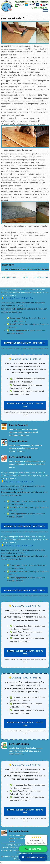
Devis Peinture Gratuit (33, 857)
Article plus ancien (41, 277)
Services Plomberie (19, 744)
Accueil (25, 277)
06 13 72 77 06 (33, 849)
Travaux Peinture (18, 441)
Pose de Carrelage (18, 425)
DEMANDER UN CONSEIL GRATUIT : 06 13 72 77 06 (24, 343)
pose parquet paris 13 (12, 18)
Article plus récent (9, 277)
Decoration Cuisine (19, 831)
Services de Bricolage (20, 457)
